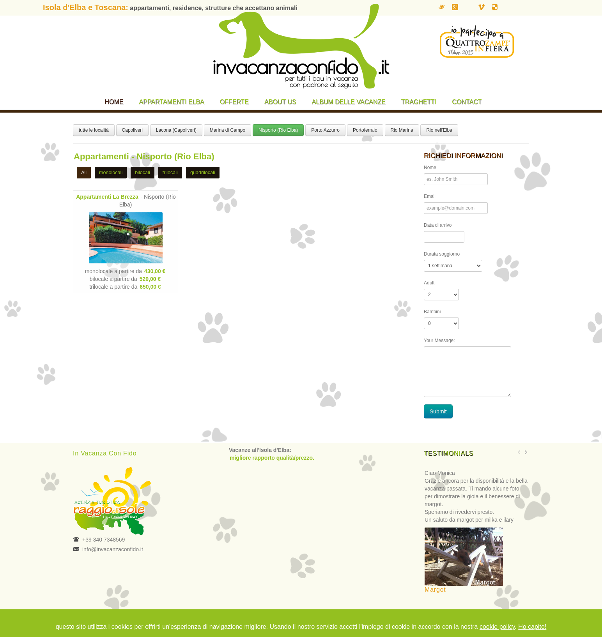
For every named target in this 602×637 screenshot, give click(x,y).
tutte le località (94, 130)
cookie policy (497, 626)
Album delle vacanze (349, 102)
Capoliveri (132, 130)
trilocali (170, 172)
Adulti (430, 283)
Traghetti (419, 102)
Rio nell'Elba (439, 130)
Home (114, 102)
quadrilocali (202, 172)
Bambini (432, 311)
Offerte (234, 102)
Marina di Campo (227, 130)
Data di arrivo (438, 225)
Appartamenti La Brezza (107, 197)
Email (430, 196)
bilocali (142, 172)
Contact (467, 102)
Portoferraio (365, 130)
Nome (430, 167)
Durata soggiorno (442, 254)
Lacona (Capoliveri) (176, 130)
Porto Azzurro (325, 130)
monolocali (110, 172)
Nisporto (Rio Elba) (278, 130)
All (84, 172)
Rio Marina (402, 130)
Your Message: (439, 340)
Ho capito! (532, 626)
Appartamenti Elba (171, 102)
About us (280, 102)
